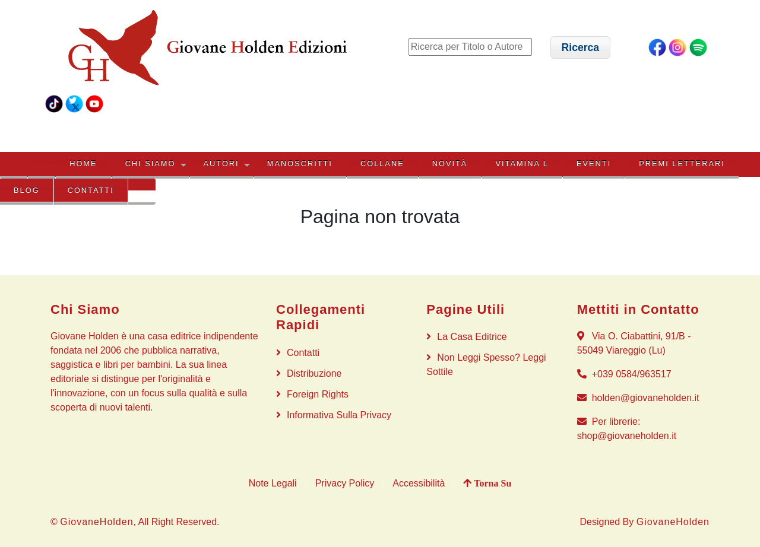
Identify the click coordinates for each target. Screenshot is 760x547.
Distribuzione (314, 373)
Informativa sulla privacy (339, 415)
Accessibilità (418, 483)
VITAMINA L (521, 163)
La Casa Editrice (471, 337)
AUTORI (221, 163)
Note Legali (273, 483)
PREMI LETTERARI (681, 163)
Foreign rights (318, 394)
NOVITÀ (450, 163)
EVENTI (594, 163)
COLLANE (382, 163)
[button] (580, 47)
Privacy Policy (345, 483)
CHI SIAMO (150, 163)
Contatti (91, 190)
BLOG (27, 190)
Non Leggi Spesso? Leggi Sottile (486, 364)
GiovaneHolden (96, 522)
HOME (83, 163)
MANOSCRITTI (299, 163)
